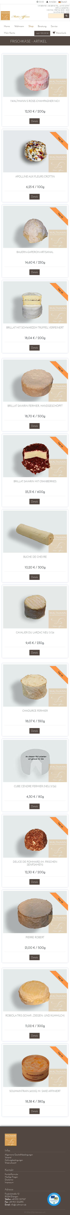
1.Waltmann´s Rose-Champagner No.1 (35, 101)
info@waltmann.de (18, 1204)
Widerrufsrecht (10, 1162)
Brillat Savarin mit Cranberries (35, 481)
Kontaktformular (11, 1174)
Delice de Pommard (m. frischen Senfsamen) (35, 863)
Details (34, 121)
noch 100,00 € (42, 33)
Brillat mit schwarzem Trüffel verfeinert (35, 327)
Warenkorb (59, 32)
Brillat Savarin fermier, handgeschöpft (35, 405)
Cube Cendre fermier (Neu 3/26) (35, 786)
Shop (30, 26)
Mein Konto (9, 32)
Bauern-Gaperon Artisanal (35, 252)
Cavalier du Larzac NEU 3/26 (35, 632)
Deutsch (62, 2)
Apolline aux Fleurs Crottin (35, 176)
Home (7, 26)
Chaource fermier (35, 710)
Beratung (42, 26)
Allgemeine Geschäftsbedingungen (19, 1154)
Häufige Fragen (11, 1177)
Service (54, 26)
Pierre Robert (35, 937)
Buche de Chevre (35, 556)
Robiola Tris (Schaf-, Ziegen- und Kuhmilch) (35, 1015)
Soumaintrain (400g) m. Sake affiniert (35, 1091)
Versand (8, 1157)
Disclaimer (9, 1179)
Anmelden (51, 2)
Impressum (9, 1182)
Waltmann (19, 26)
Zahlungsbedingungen (14, 1160)
